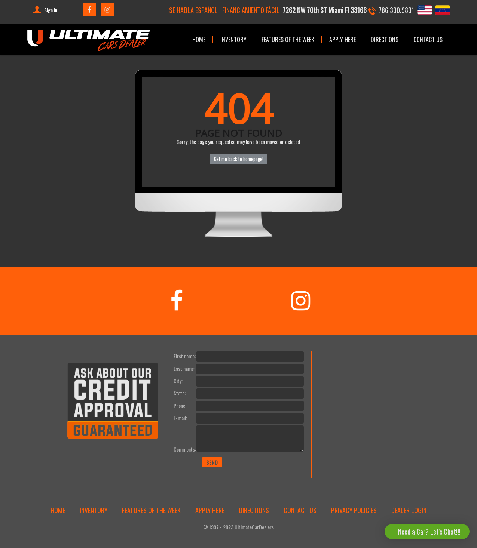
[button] (427, 531)
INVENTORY (233, 39)
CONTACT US (428, 39)
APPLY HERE (342, 39)
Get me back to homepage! (238, 159)
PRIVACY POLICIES (354, 510)
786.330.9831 (396, 10)
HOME (198, 39)
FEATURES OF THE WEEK (288, 39)
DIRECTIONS (384, 39)
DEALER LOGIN (408, 510)
